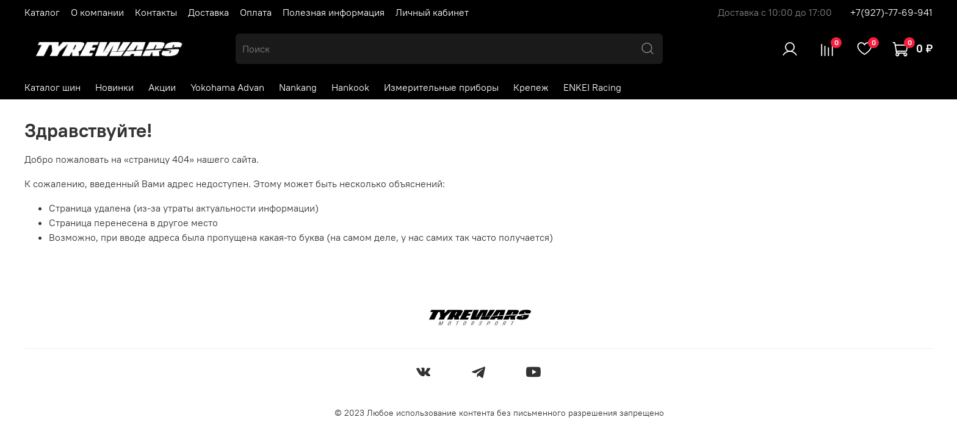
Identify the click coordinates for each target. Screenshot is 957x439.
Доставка (208, 12)
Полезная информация (334, 12)
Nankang (298, 87)
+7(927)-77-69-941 (891, 12)
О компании (97, 12)
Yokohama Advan (227, 87)
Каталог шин (52, 87)
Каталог (42, 12)
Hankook (350, 87)
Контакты (156, 12)
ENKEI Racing (592, 87)
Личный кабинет (432, 12)
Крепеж (531, 87)
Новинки (114, 87)
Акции (162, 87)
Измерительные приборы (441, 87)
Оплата (256, 12)
